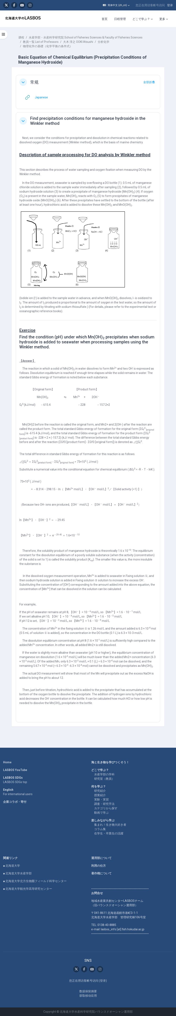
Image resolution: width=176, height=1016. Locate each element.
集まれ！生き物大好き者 (110, 824)
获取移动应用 (88, 995)
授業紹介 (100, 795)
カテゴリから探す (105, 808)
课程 (21, 37)
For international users (17, 794)
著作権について (101, 873)
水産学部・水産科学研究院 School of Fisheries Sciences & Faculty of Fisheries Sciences (85, 37)
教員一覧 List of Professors (41, 41)
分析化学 (103, 41)
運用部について (101, 858)
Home (7, 762)
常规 (34, 82)
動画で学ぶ (101, 812)
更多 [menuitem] (162, 19)
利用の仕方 (98, 865)
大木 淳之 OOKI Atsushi (78, 41)
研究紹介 (100, 790)
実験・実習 (101, 799)
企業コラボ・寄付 (14, 801)
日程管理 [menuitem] (120, 19)
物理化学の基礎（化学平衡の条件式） (47, 46)
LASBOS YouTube (15, 770)
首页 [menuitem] (104, 19)
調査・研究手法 (104, 804)
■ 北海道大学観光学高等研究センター (27, 888)
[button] (116, 5)
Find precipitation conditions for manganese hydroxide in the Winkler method (87, 121)
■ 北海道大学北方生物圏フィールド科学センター (35, 881)
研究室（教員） (104, 778)
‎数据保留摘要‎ (88, 991)
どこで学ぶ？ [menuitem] (141, 19)
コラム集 (100, 829)
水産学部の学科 (104, 774)
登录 (170, 5)
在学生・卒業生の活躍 (108, 833)
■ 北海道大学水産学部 (17, 873)
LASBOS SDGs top (15, 782)
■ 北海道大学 (11, 865)
